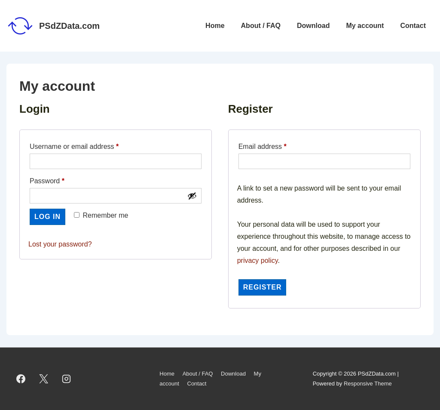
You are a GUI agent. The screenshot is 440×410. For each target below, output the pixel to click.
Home (214, 25)
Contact (413, 25)
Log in (47, 216)
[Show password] (192, 195)
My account (365, 25)
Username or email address (88, 145)
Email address (276, 145)
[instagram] (66, 379)
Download (313, 25)
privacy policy (257, 260)
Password (61, 179)
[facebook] (21, 379)
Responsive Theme (368, 383)
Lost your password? (60, 244)
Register (262, 287)
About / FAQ (261, 25)
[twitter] (44, 379)
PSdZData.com (69, 26)
